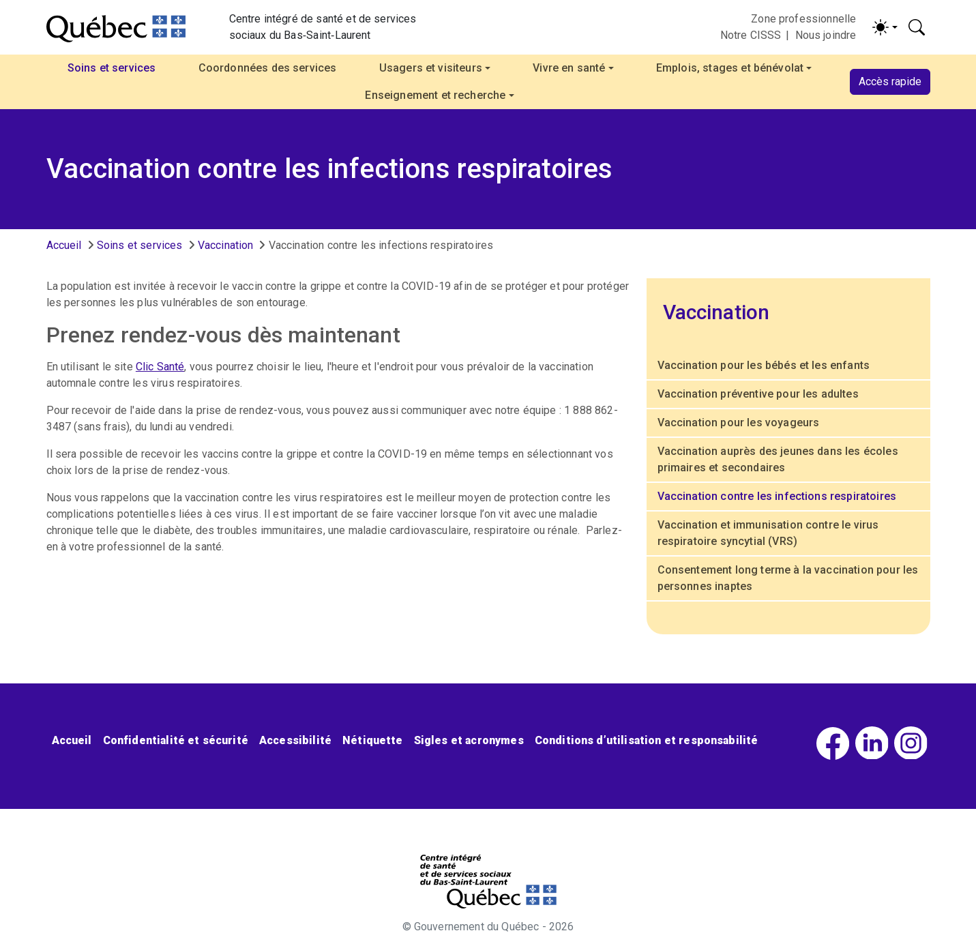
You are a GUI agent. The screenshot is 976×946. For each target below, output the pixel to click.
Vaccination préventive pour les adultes (758, 393)
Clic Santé (160, 366)
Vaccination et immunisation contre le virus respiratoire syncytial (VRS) (768, 533)
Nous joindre (826, 35)
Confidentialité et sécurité (175, 740)
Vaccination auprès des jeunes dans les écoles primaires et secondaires (777, 459)
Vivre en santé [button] (569, 67)
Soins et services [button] (112, 67)
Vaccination (226, 245)
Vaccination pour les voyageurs (738, 422)
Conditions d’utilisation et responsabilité (646, 740)
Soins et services (140, 245)
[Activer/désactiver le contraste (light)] (884, 27)
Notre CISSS (751, 35)
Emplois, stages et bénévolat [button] (729, 67)
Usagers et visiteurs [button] (430, 67)
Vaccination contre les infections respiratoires (777, 496)
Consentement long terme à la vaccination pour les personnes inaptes (788, 578)
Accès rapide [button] (890, 81)
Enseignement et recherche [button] (435, 95)
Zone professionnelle (803, 18)
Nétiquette (372, 740)
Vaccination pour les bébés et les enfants (763, 365)
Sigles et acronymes (469, 740)
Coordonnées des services (267, 67)
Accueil (64, 245)
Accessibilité (295, 740)
